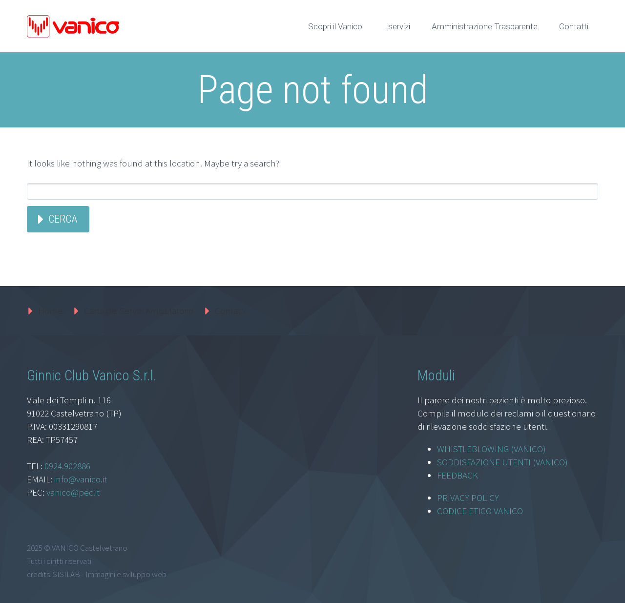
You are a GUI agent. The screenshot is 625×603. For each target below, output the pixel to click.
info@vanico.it (80, 479)
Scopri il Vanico (335, 26)
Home (50, 310)
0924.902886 (67, 466)
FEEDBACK (457, 475)
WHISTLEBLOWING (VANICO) (491, 449)
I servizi (397, 26)
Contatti (573, 26)
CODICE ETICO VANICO (480, 511)
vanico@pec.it (73, 492)
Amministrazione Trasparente (485, 26)
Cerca (62, 219)
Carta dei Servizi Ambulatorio (138, 310)
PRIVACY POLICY (468, 497)
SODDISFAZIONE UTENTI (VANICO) (502, 462)
